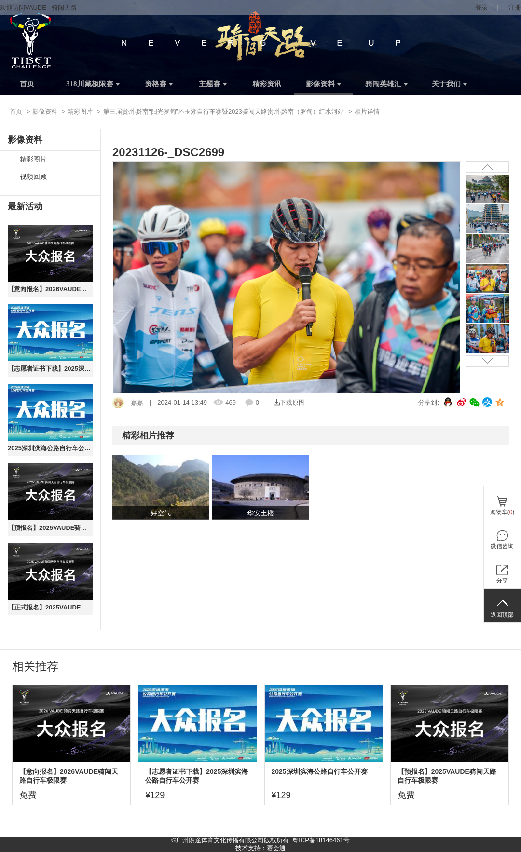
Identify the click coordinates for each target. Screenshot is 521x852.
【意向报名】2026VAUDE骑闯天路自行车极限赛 (50, 289)
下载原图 (289, 402)
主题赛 (213, 84)
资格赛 (159, 84)
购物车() (502, 512)
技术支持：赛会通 (260, 848)
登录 (481, 7)
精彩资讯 (266, 84)
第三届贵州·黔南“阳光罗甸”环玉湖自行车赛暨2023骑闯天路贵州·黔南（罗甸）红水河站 (223, 111)
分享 (502, 580)
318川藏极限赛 (93, 84)
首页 (27, 84)
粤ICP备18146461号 (321, 840)
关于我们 (449, 84)
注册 (514, 7)
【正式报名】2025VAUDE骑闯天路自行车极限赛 (50, 607)
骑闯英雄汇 (386, 84)
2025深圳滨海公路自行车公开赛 (50, 448)
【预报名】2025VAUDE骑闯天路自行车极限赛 (50, 527)
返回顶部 (502, 614)
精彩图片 (80, 111)
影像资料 (323, 84)
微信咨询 (502, 546)
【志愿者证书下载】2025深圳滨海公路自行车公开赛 (50, 368)
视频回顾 (33, 176)
